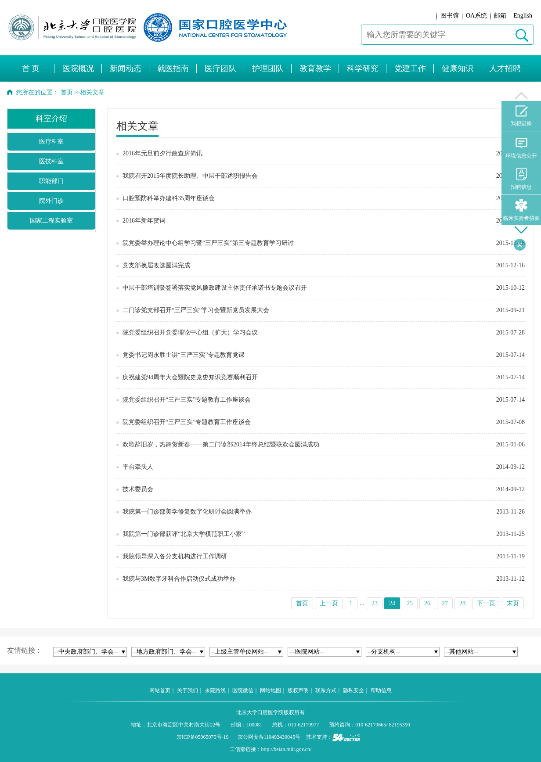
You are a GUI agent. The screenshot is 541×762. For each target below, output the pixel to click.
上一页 (329, 603)
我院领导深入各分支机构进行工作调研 (175, 556)
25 (410, 603)
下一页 (486, 603)
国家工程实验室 (51, 220)
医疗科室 (51, 141)
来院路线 (215, 690)
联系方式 (325, 690)
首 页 (31, 68)
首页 (67, 92)
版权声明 (298, 690)
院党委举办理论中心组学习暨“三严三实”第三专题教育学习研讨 (208, 243)
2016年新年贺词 (144, 220)
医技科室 (51, 161)
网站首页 (159, 690)
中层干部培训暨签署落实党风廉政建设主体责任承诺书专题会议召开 (215, 287)
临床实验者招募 (521, 210)
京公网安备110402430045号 (269, 737)
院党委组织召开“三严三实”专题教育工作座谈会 (187, 399)
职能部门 (51, 181)
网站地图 (270, 690)
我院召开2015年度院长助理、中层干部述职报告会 (190, 176)
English (522, 15)
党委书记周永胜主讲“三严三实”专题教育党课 (184, 355)
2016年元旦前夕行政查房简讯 (162, 153)
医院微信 (242, 690)
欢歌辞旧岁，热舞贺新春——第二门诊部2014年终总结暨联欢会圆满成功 (221, 444)
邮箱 (500, 15)
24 (392, 603)
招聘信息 (521, 179)
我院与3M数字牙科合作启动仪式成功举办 (179, 578)
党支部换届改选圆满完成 (156, 265)
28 (462, 603)
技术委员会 (138, 489)
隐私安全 (353, 690)
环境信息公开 (521, 148)
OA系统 (476, 15)
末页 (513, 603)
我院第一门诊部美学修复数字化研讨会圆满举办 (187, 511)
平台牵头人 (138, 467)
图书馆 (449, 15)
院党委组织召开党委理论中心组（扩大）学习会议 (190, 332)
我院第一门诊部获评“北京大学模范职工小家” (184, 534)
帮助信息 (381, 690)
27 (445, 603)
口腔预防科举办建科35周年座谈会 (169, 198)
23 (374, 603)
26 (427, 603)
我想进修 (521, 115)
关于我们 (187, 690)
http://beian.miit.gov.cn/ (286, 749)
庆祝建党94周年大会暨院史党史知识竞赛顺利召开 (190, 377)
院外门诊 (51, 201)
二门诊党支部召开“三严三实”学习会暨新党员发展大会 (196, 310)
